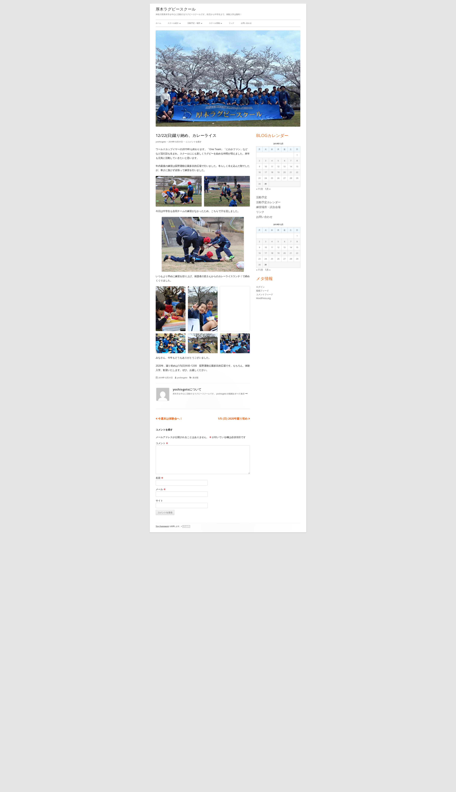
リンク (231, 23)
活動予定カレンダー (268, 202)
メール (161, 747)
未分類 (195, 635)
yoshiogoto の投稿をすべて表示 (230, 651)
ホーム (158, 23)
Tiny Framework (162, 785)
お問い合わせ (246, 23)
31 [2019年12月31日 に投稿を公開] (266, 183)
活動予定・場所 (193, 23)
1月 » (267, 189)
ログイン (186, 785)
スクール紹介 (173, 23)
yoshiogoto (161, 141)
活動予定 (261, 197)
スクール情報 (214, 23)
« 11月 (259, 189)
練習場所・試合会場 (268, 207)
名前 (159, 736)
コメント (162, 701)
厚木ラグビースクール (176, 9)
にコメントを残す (193, 141)
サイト (159, 758)
